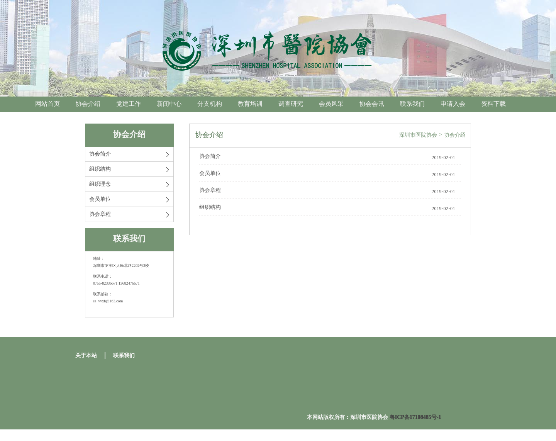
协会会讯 (371, 103)
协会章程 (100, 214)
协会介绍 (88, 103)
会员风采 (331, 103)
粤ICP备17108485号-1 (415, 417)
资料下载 (493, 103)
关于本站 (86, 355)
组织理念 (100, 184)
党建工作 (128, 103)
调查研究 (290, 103)
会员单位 (100, 199)
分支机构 (209, 103)
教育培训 (250, 103)
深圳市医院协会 (418, 135)
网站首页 (47, 103)
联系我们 (412, 103)
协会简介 (100, 154)
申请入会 (453, 103)
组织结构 (100, 169)
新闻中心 (169, 103)
